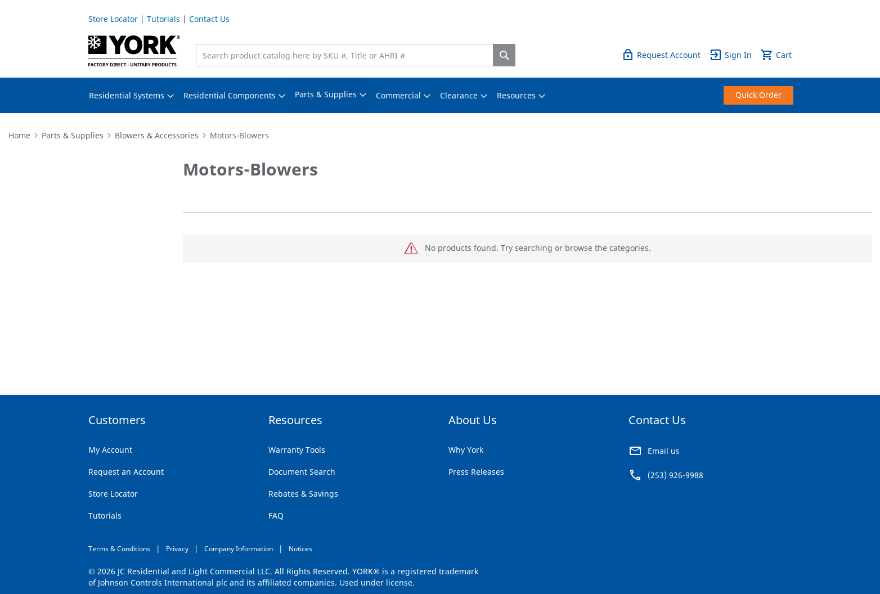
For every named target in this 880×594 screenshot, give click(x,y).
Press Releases (476, 471)
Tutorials (163, 19)
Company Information (238, 549)
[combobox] (347, 55)
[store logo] (134, 50)
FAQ (276, 515)
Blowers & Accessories (157, 135)
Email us (664, 451)
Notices (300, 549)
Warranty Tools (296, 449)
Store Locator (113, 19)
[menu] (440, 95)
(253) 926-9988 (675, 475)
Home (19, 135)
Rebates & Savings (303, 493)
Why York (465, 449)
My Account (110, 449)
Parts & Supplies (73, 135)
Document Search (301, 471)
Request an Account (126, 471)
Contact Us (209, 19)
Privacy (177, 549)
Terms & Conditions (119, 549)
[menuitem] (126, 95)
